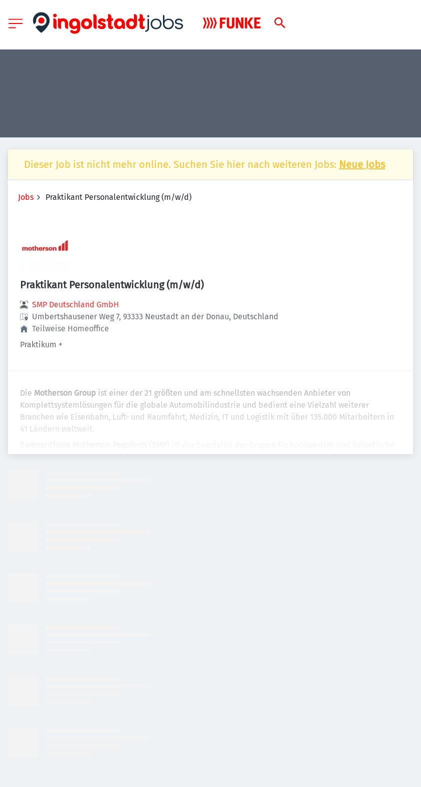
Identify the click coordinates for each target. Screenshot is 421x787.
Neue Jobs (362, 164)
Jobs (26, 197)
